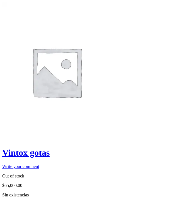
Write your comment (20, 166)
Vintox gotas (26, 153)
